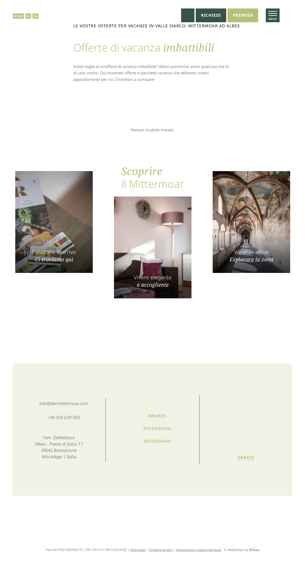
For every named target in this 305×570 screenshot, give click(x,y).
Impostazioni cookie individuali (198, 550)
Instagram (157, 441)
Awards (157, 416)
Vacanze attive (251, 255)
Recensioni (157, 428)
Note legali (138, 550)
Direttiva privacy (161, 550)
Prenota (243, 15)
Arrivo (246, 457)
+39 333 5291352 (64, 417)
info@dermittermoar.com (63, 403)
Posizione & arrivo (54, 255)
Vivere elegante (152, 281)
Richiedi (211, 15)
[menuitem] (28, 10)
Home (18, 11)
